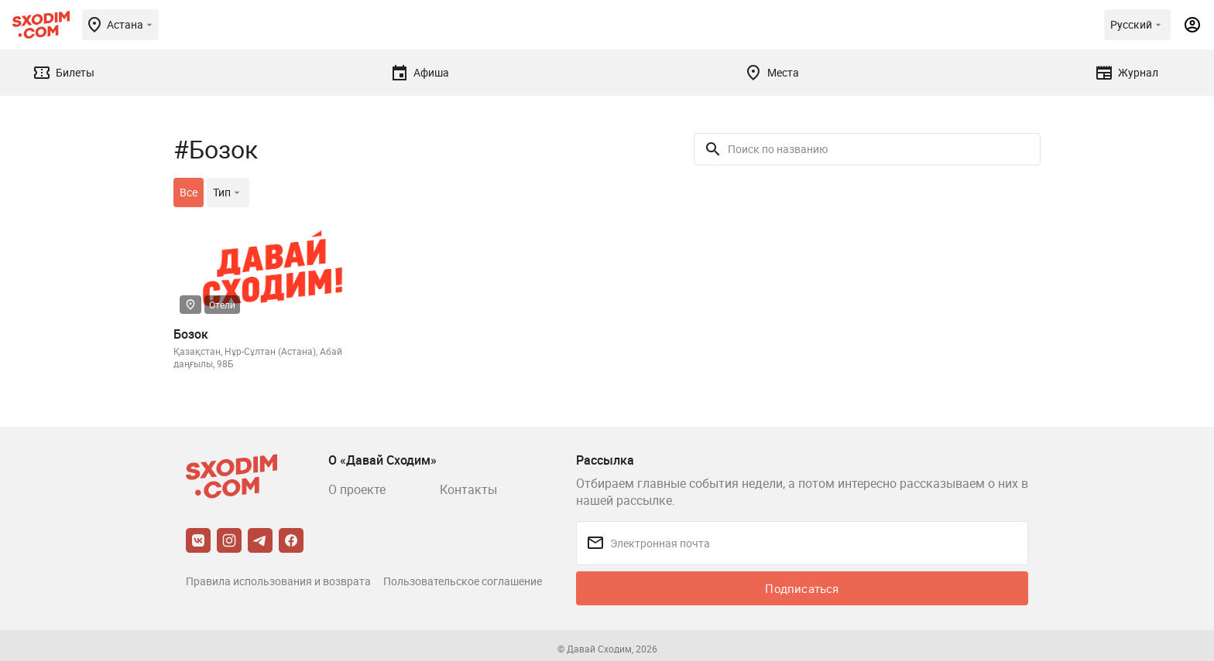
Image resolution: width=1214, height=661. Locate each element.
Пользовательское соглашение (462, 581)
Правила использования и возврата (278, 581)
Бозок (190, 334)
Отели (222, 304)
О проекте (357, 489)
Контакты (468, 489)
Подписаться (801, 588)
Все (188, 192)
